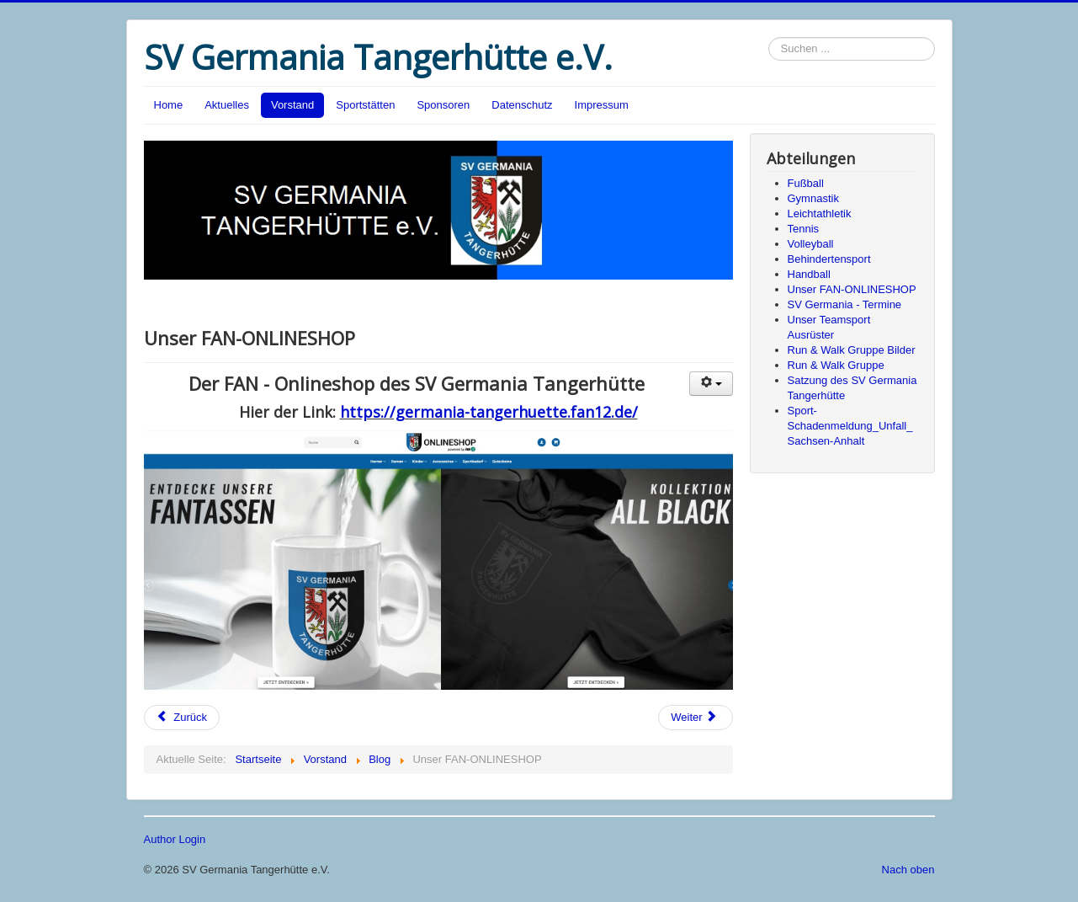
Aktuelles (226, 105)
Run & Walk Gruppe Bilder (852, 350)
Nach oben (908, 869)
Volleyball (811, 244)
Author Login (175, 839)
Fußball (806, 183)
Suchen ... (768, 37)
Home (168, 105)
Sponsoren (443, 105)
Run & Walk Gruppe (836, 365)
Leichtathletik (820, 213)
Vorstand (292, 105)
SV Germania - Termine (845, 304)
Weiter (694, 717)
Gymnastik (813, 198)
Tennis (804, 228)
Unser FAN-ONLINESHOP (852, 289)
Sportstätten (365, 105)
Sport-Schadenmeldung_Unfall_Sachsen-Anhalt (850, 425)
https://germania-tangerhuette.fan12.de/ (489, 412)
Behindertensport (829, 259)
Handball (809, 274)
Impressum (602, 105)
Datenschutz (521, 105)
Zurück (182, 717)
